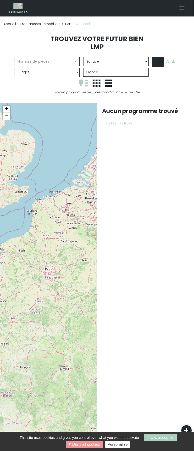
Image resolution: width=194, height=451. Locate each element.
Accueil (10, 24)
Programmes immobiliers (40, 24)
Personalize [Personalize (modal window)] (118, 444)
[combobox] (47, 61)
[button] (6, 109)
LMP (68, 24)
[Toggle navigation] (182, 8)
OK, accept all (160, 437)
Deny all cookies (84, 444)
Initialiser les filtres (118, 123)
